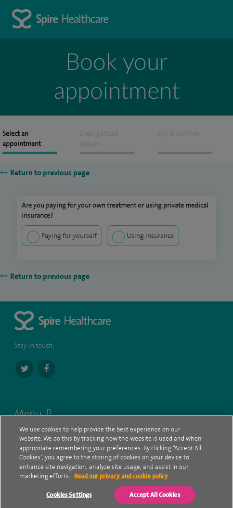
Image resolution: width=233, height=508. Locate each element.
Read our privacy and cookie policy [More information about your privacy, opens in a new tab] (121, 480)
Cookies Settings (68, 499)
